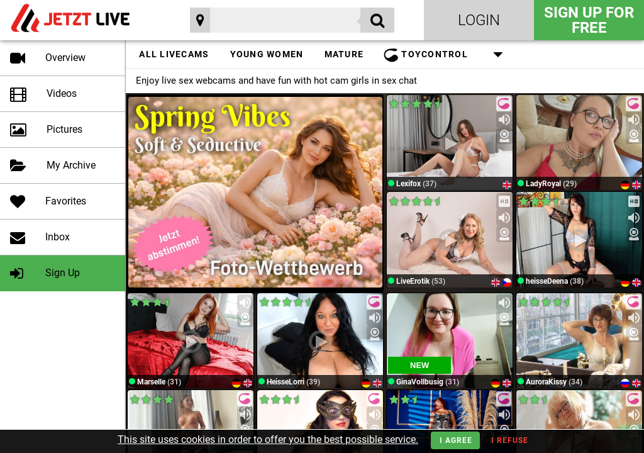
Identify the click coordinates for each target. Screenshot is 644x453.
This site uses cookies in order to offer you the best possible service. (268, 439)
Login (479, 20)
